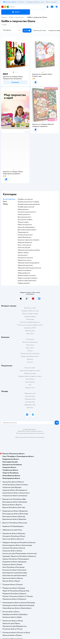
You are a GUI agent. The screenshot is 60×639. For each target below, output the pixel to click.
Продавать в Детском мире (30, 311)
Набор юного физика (24, 270)
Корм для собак (30, 402)
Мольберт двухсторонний (26, 207)
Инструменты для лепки (25, 258)
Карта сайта (30, 333)
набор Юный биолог (24, 237)
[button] (15, 12)
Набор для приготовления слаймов (29, 250)
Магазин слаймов (23, 252)
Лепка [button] (5, 201)
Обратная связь (30, 331)
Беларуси (42, 437)
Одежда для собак (30, 405)
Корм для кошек (30, 396)
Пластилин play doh (24, 247)
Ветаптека (30, 407)
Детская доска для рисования (27, 230)
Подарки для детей (24, 283)
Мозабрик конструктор (25, 199)
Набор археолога (23, 209)
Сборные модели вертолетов (27, 280)
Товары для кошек (30, 393)
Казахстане (33, 437)
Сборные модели (23, 222)
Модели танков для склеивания (27, 278)
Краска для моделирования (26, 227)
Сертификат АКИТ (30, 328)
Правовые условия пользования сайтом (30, 431)
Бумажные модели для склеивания (28, 240)
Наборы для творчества (25, 265)
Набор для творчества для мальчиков (29, 268)
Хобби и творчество (16, 17)
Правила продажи (30, 316)
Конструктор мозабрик (25, 219)
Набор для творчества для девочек (28, 263)
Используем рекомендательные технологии (30, 433)
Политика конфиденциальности (30, 322)
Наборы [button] (5, 204)
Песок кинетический (24, 245)
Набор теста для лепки (25, 224)
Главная (4, 17)
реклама (26, 131)
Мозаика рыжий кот (24, 214)
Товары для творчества (25, 242)
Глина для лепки (23, 255)
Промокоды (30, 319)
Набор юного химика (24, 260)
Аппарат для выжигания (25, 235)
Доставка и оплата (30, 308)
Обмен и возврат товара (30, 313)
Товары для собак (30, 399)
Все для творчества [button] (9, 199)
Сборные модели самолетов (27, 275)
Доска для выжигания (24, 217)
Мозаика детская (23, 232)
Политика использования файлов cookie (30, 325)
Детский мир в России (22, 437)
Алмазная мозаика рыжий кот (27, 212)
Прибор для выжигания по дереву (28, 202)
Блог (30, 385)
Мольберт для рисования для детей (29, 204)
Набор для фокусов (24, 273)
